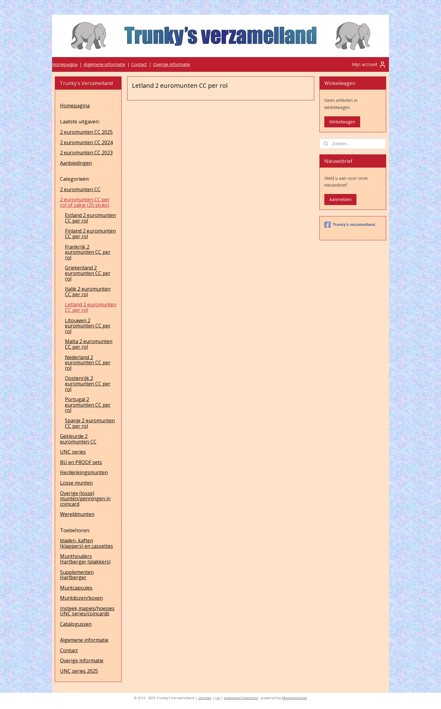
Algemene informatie (104, 64)
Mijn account (369, 64)
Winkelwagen (342, 122)
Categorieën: (74, 179)
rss (217, 697)
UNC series (73, 451)
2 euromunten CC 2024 (86, 142)
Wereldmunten (77, 514)
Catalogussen (76, 624)
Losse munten (76, 482)
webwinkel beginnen (241, 697)
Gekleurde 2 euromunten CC (78, 439)
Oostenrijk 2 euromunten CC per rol (88, 383)
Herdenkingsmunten (84, 472)
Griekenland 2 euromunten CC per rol (88, 273)
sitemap (204, 697)
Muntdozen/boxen (81, 598)
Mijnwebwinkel (294, 697)
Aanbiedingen (76, 163)
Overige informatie (171, 64)
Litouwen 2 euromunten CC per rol (88, 326)
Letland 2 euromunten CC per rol (90, 307)
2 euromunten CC (80, 189)
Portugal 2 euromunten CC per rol (88, 404)
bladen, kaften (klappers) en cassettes (86, 543)
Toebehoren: (75, 530)
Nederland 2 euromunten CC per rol (88, 362)
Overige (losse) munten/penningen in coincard (85, 498)
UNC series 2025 (79, 671)
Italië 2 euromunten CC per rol (88, 291)
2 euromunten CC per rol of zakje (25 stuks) (85, 202)
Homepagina (64, 64)
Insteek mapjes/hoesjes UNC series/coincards (87, 611)
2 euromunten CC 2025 (86, 132)
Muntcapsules (76, 587)
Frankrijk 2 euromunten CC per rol (88, 252)
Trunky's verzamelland (349, 224)
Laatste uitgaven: (80, 121)
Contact (139, 64)
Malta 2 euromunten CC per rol (88, 344)
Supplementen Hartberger (77, 575)
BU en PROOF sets (81, 462)
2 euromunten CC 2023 (86, 152)
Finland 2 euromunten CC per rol (90, 233)
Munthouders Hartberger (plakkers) (85, 559)
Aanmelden (340, 199)
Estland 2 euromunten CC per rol (90, 218)
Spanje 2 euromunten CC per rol (90, 423)
